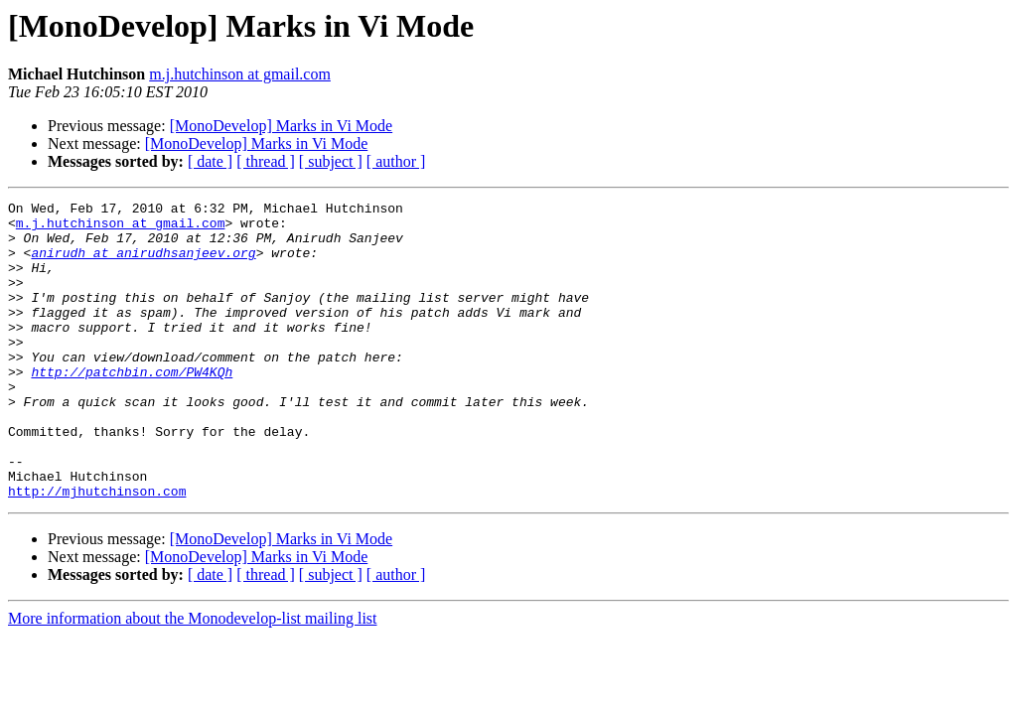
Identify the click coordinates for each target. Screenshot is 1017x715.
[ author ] (396, 161)
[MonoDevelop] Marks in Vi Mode (281, 125)
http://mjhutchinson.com (97, 550)
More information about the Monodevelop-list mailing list (192, 677)
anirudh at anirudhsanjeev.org (143, 264)
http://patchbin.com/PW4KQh (131, 407)
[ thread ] (265, 161)
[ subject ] (331, 161)
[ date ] (210, 161)
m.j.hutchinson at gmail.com (240, 74)
